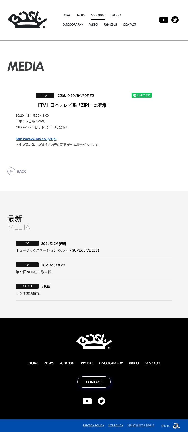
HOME (67, 15)
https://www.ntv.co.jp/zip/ (36, 139)
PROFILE (116, 15)
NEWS (81, 15)
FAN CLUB (110, 24)
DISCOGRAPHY (73, 24)
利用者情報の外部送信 (140, 425)
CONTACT (129, 24)
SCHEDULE (98, 15)
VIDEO (93, 24)
